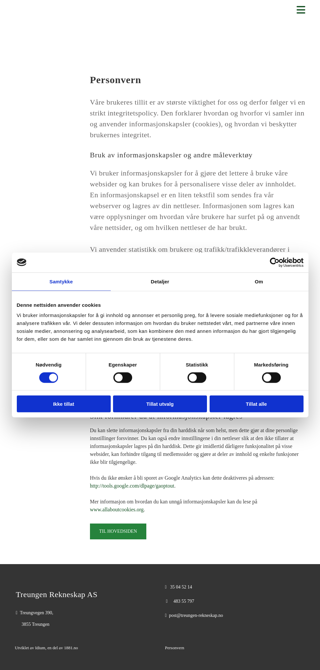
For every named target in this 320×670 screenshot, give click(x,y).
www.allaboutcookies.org (117, 509)
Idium (40, 647)
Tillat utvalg (160, 404)
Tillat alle (256, 404)
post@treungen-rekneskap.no (196, 615)
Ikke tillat (63, 404)
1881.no (71, 647)
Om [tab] (259, 281)
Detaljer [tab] (160, 281)
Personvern (175, 647)
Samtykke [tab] (61, 281)
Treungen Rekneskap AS (57, 594)
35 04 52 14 (181, 587)
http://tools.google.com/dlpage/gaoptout (132, 486)
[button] (118, 532)
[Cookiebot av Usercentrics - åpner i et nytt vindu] (275, 262)
